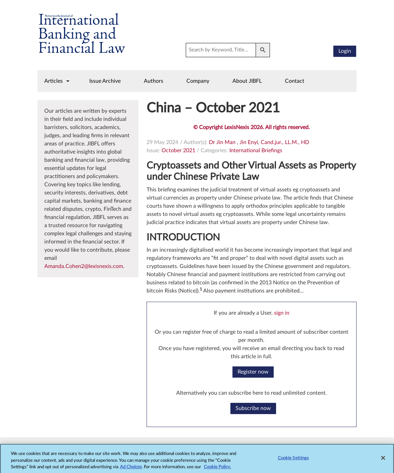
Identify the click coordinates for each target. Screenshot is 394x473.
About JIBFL (247, 81)
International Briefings (255, 150)
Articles (53, 81)
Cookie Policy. (217, 470)
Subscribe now (253, 408)
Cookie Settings (293, 461)
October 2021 (178, 150)
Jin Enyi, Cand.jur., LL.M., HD (274, 142)
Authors (153, 81)
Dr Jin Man (222, 142)
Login (344, 51)
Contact (294, 81)
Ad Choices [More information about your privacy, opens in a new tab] (131, 470)
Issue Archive (105, 81)
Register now (253, 372)
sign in (281, 313)
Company (197, 81)
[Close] (383, 461)
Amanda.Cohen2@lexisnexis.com (83, 266)
